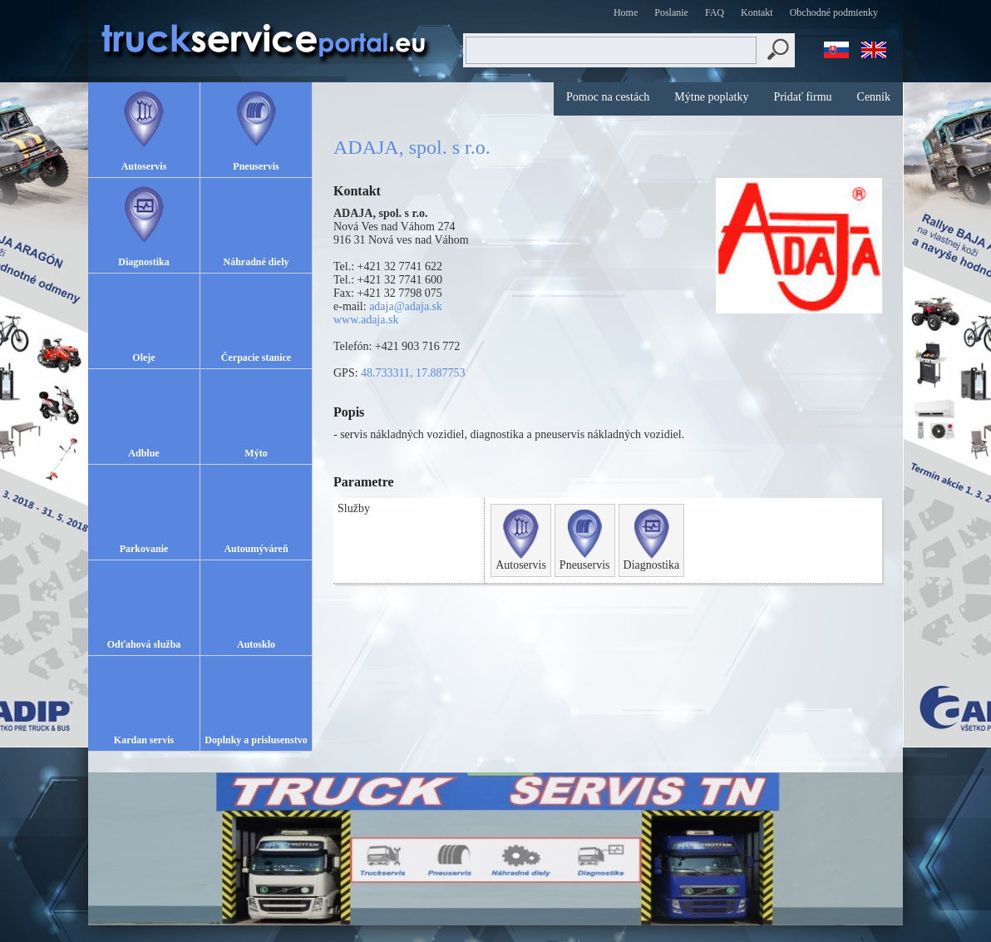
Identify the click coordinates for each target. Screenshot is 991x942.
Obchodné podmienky (834, 12)
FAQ (714, 12)
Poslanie (671, 12)
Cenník (873, 97)
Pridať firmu (802, 97)
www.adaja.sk (365, 319)
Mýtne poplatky (711, 97)
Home (626, 12)
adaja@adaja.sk (405, 306)
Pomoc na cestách (607, 97)
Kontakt (757, 12)
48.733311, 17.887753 (413, 373)
